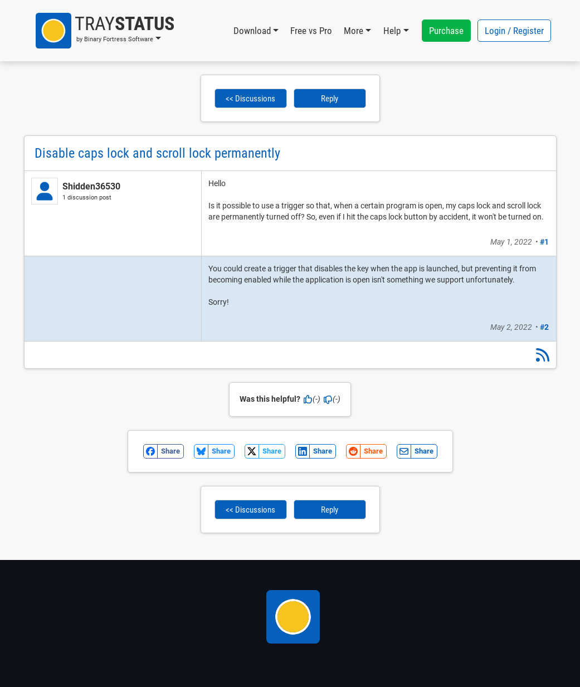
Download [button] (252, 30)
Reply (329, 99)
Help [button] (392, 30)
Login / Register (514, 30)
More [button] (353, 30)
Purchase (446, 30)
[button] (105, 31)
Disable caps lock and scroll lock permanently (157, 153)
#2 (544, 327)
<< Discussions (250, 99)
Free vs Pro (311, 30)
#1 (544, 241)
